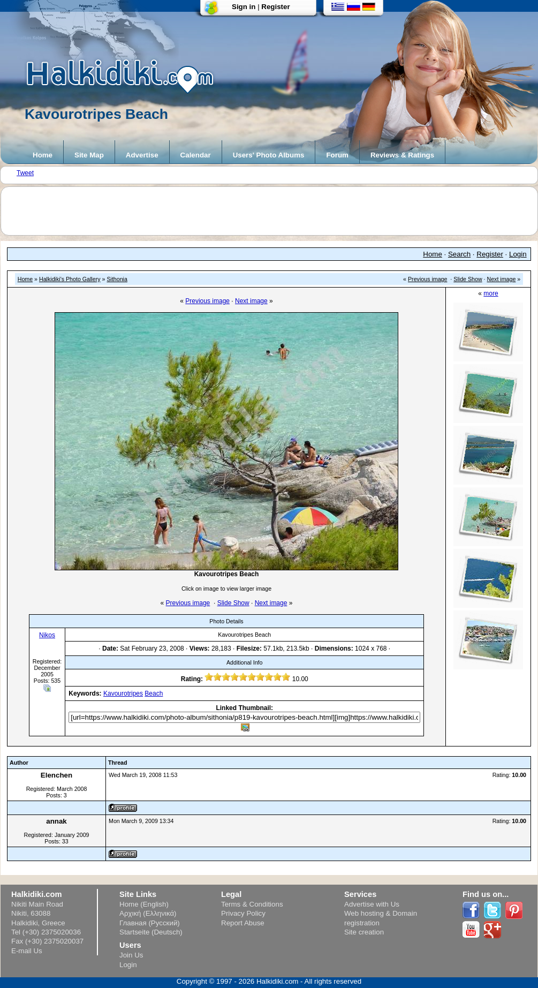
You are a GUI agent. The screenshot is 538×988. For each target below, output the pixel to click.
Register (275, 7)
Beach (154, 693)
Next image (501, 279)
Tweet (25, 173)
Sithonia (117, 279)
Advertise (142, 155)
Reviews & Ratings (402, 155)
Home (42, 155)
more (490, 293)
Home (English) (144, 904)
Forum (337, 155)
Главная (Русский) (149, 923)
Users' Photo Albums (269, 155)
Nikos (47, 635)
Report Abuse (242, 923)
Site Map (89, 155)
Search (459, 254)
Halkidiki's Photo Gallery (70, 279)
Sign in (243, 7)
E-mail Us (26, 951)
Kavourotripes (123, 693)
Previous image (427, 279)
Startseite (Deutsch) (151, 932)
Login (518, 254)
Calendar (195, 155)
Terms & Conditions (252, 904)
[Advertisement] (274, 211)
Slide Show (467, 279)
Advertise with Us (371, 904)
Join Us (131, 955)
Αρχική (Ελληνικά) (148, 913)
